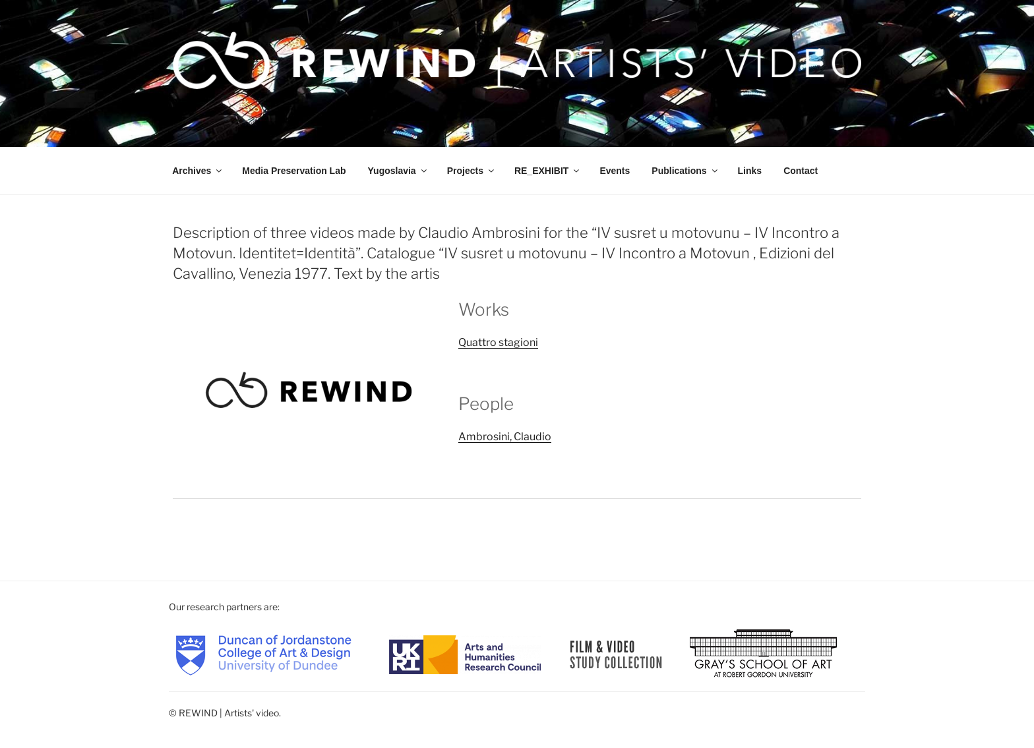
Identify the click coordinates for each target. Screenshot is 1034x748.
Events (614, 170)
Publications (685, 170)
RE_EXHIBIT (547, 170)
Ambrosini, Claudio (504, 436)
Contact (800, 170)
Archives (198, 170)
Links (750, 170)
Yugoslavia (398, 170)
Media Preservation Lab (294, 170)
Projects (471, 170)
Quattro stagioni (498, 342)
